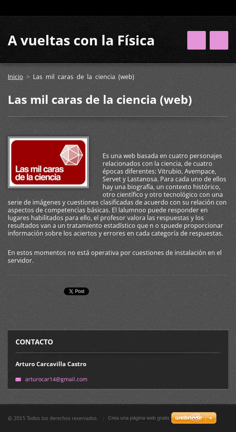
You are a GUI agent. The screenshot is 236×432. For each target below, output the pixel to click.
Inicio (15, 76)
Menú (219, 40)
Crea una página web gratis (138, 418)
